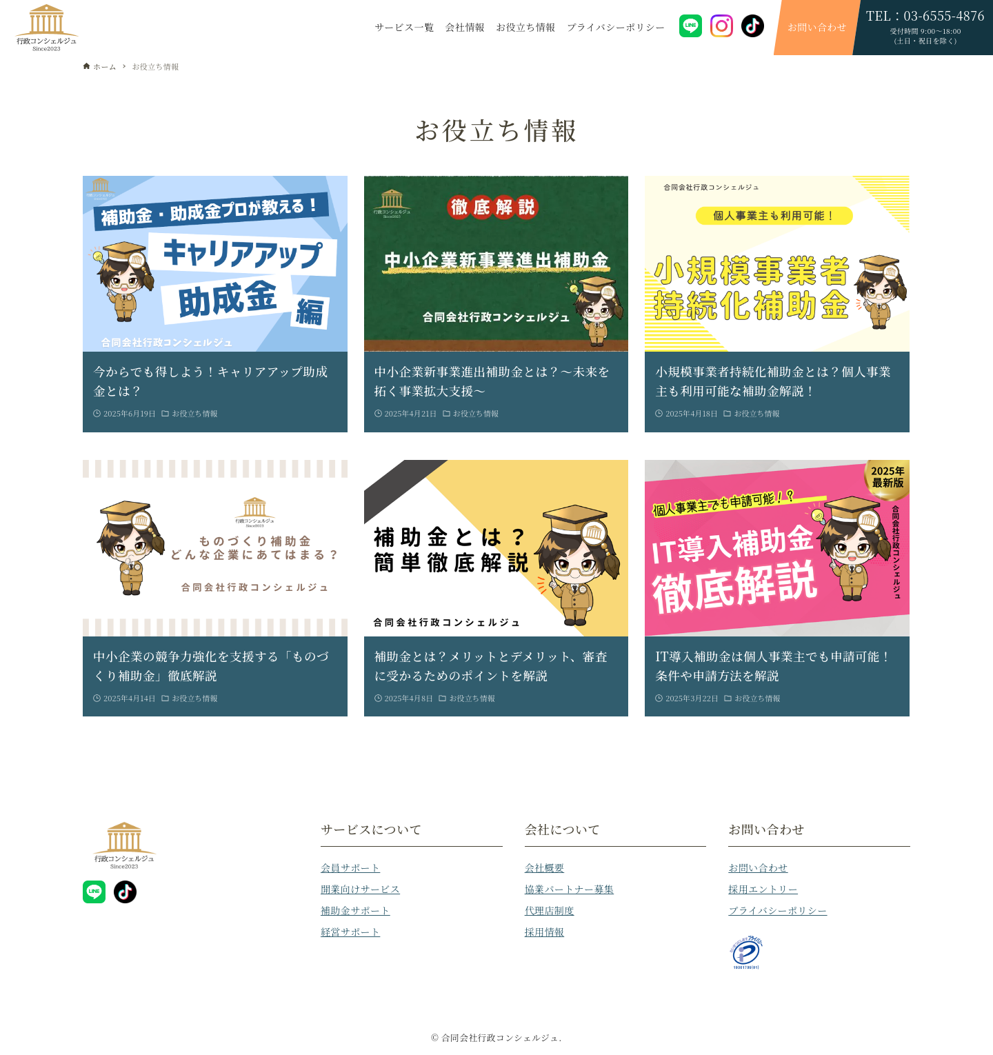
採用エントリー (763, 889)
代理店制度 (549, 910)
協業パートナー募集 (569, 889)
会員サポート (350, 867)
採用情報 (545, 931)
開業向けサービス (360, 889)
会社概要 (545, 867)
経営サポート (350, 931)
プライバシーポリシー (777, 910)
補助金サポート (355, 910)
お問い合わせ (758, 867)
